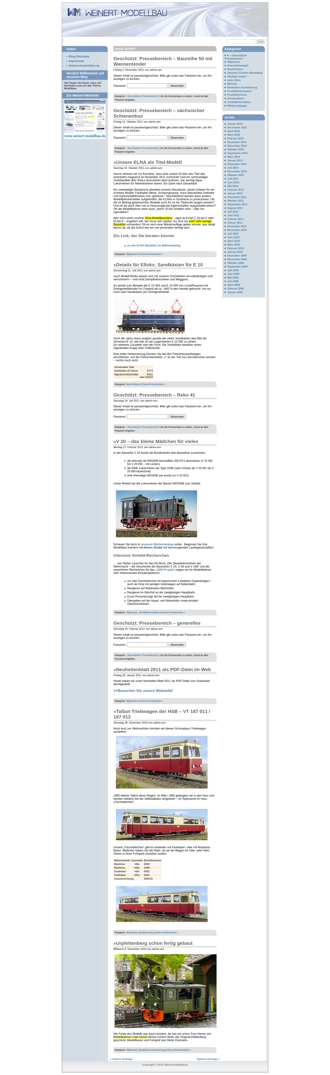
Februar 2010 (235, 248)
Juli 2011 (233, 211)
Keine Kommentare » (151, 254)
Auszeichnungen (237, 65)
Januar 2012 (235, 193)
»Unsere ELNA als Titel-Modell (147, 162)
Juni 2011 (233, 215)
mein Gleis (234, 80)
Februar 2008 (235, 288)
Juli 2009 (233, 270)
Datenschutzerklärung (84, 65)
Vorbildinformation (149, 612)
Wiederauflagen (237, 105)
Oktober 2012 (235, 175)
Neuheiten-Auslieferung (139, 932)
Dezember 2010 (237, 226)
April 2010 (233, 241)
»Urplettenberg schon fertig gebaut (152, 943)
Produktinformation (239, 91)
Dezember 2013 (237, 164)
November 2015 (237, 127)
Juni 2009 (233, 274)
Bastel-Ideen (133, 384)
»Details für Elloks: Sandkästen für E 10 (158, 264)
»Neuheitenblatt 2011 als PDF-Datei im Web (162, 669)
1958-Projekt (164, 569)
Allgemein (132, 254)
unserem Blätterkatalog (157, 544)
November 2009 (237, 259)
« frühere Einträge (121, 1059)
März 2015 (233, 134)
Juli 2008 (233, 281)
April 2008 (233, 285)
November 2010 (237, 230)
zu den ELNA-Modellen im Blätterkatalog (153, 245)
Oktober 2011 (235, 200)
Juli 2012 (233, 178)
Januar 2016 (235, 123)
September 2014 (237, 153)
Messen (232, 83)
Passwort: (140, 85)
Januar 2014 (235, 160)
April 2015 (233, 131)
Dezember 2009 (237, 255)
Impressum (76, 61)
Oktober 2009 (235, 263)
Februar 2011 (235, 219)
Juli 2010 (233, 233)
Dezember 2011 (237, 197)
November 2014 (237, 145)
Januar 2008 (235, 292)
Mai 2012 (232, 186)
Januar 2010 (235, 252)
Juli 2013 (233, 167)
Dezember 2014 (237, 142)
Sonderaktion (235, 98)
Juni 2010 (233, 237)
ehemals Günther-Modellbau (245, 72)
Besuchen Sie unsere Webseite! (145, 691)
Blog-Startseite (79, 56)
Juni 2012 (233, 182)
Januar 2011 (235, 222)
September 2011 (237, 204)
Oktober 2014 (235, 149)
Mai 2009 (232, 277)
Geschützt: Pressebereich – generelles (157, 623)
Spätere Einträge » (208, 1059)
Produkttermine (237, 94)
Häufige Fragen (237, 76)
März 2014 (233, 156)
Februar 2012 (235, 189)
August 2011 (235, 208)
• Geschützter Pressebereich (142, 96)
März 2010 (233, 244)
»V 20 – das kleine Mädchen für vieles (155, 441)
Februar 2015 (235, 138)
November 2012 (237, 171)
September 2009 (237, 266)
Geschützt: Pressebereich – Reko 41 (154, 394)
